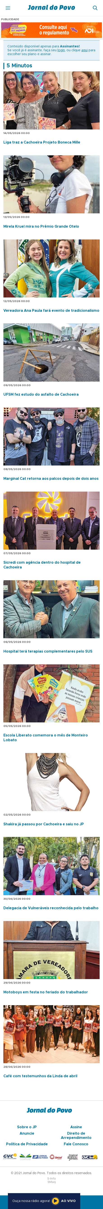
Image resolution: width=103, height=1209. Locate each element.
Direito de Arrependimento (76, 1135)
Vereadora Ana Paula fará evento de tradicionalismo (51, 310)
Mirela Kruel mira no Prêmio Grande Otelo (41, 226)
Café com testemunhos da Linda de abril (40, 1076)
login (61, 50)
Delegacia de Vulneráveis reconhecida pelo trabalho (50, 908)
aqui (84, 50)
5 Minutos (19, 65)
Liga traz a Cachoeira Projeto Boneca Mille (41, 142)
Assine (76, 1127)
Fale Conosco (76, 1144)
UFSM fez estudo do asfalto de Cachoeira (41, 394)
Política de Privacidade (27, 1144)
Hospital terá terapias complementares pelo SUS (47, 651)
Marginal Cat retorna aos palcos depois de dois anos (50, 478)
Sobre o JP (27, 1127)
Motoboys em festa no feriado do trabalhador (45, 992)
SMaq (52, 1182)
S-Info (51, 1178)
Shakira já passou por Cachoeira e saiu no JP (43, 824)
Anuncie (27, 1133)
